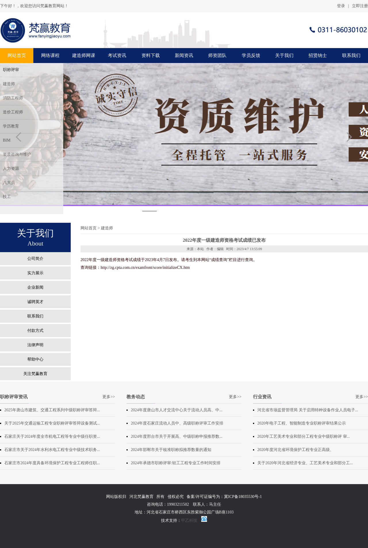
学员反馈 (251, 55)
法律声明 (35, 345)
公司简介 (35, 258)
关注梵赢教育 (35, 374)
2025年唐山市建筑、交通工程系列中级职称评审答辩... (52, 410)
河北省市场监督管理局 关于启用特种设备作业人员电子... (307, 410)
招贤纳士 (317, 55)
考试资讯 (117, 55)
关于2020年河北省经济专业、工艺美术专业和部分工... (305, 463)
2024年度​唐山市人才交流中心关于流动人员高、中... (177, 410)
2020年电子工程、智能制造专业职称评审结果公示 (301, 423)
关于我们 (284, 55)
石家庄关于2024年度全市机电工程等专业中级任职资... (52, 436)
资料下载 (150, 55)
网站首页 (16, 55)
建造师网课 (83, 55)
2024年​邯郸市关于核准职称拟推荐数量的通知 (171, 450)
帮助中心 (35, 359)
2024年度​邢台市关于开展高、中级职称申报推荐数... (177, 436)
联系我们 (351, 55)
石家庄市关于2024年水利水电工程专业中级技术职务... (52, 450)
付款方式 (35, 330)
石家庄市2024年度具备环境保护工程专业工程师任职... (52, 463)
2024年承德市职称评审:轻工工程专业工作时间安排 (176, 463)
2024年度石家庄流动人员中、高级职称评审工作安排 (177, 423)
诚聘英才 (35, 302)
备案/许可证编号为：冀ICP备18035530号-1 (224, 496)
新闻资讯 (184, 55)
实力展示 (35, 273)
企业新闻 (35, 287)
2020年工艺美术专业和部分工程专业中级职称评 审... (303, 436)
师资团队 (217, 55)
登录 (341, 6)
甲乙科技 (189, 520)
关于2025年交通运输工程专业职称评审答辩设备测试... (52, 423)
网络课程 (50, 55)
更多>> (108, 397)
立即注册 (360, 6)
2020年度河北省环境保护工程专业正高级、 (295, 450)
